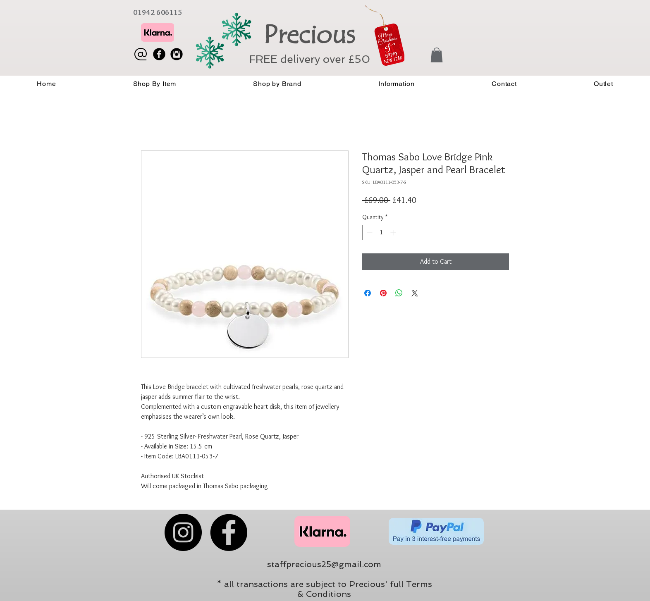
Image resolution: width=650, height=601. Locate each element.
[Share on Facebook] (368, 293)
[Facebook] (228, 532)
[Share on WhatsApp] (399, 293)
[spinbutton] (381, 232)
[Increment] (394, 232)
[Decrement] (368, 232)
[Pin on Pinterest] (383, 293)
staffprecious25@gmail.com (324, 564)
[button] (436, 55)
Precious (309, 35)
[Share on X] (415, 293)
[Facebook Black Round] (159, 54)
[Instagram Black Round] (176, 54)
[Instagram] (183, 532)
